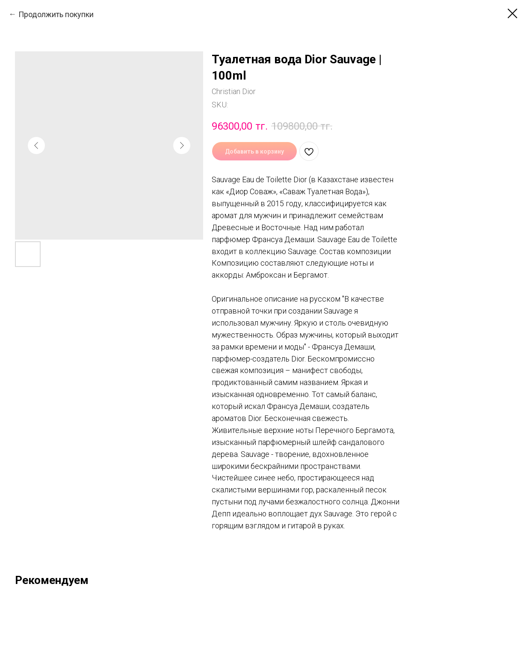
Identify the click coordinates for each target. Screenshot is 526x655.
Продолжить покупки (56, 14)
